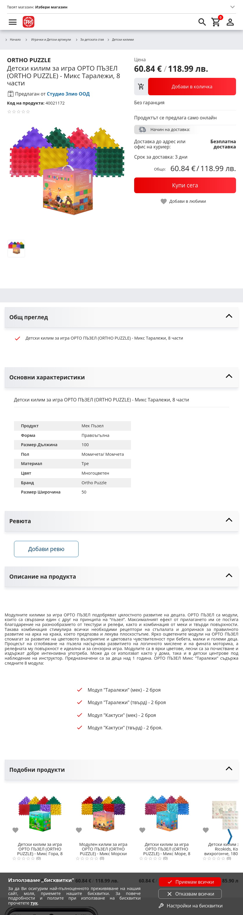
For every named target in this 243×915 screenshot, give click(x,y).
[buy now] (185, 185)
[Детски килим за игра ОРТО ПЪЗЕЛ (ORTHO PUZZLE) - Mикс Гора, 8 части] (40, 813)
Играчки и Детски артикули (48, 39)
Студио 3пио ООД (68, 93)
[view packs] (185, 86)
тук (34, 903)
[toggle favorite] (183, 201)
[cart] (216, 22)
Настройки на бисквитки (190, 905)
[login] (230, 22)
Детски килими (120, 40)
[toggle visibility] (121, 317)
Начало (13, 40)
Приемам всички (190, 881)
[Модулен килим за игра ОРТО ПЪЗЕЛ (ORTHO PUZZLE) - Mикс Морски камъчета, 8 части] (103, 813)
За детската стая (89, 40)
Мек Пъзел (92, 425)
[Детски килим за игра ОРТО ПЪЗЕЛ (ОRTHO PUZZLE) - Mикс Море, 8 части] (166, 813)
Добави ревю (46, 549)
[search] (202, 22)
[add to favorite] (19, 830)
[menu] (13, 22)
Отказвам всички (190, 893)
